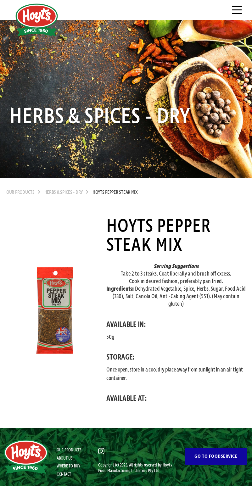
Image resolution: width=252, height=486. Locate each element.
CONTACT (64, 474)
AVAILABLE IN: (126, 324)
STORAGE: (120, 357)
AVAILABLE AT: (126, 398)
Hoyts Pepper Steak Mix (115, 192)
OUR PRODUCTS (20, 192)
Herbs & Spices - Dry (63, 192)
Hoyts (167, 465)
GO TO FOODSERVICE (215, 456)
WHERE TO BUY (68, 466)
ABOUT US (65, 458)
